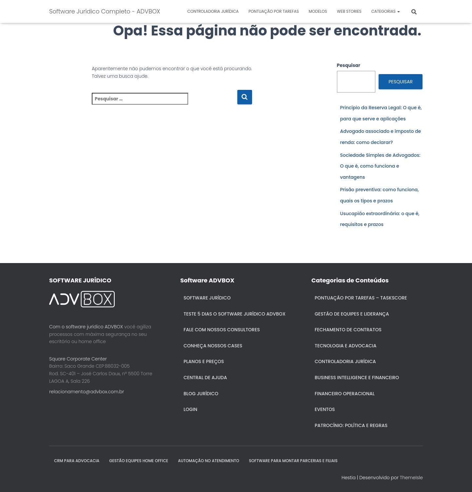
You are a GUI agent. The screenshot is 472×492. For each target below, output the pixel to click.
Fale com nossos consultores (222, 329)
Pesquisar (349, 65)
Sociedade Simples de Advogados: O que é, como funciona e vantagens (380, 166)
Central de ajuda (205, 377)
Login (190, 409)
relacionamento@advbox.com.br (86, 391)
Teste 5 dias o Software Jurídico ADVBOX (234, 314)
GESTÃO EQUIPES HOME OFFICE (138, 460)
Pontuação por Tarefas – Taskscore (361, 298)
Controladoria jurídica (213, 11)
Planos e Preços (204, 361)
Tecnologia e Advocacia (345, 345)
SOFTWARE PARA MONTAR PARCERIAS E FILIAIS (293, 460)
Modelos (318, 11)
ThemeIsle (411, 477)
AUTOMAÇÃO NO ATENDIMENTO (208, 460)
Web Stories (349, 11)
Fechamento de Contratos (348, 329)
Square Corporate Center (78, 359)
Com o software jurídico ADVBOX (86, 326)
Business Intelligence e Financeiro (357, 377)
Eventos (325, 409)
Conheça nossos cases (213, 345)
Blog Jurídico (201, 393)
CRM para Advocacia (76, 460)
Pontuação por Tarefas (273, 11)
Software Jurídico (207, 298)
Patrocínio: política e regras (351, 425)
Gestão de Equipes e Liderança (352, 314)
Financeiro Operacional (345, 393)
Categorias (385, 11)
